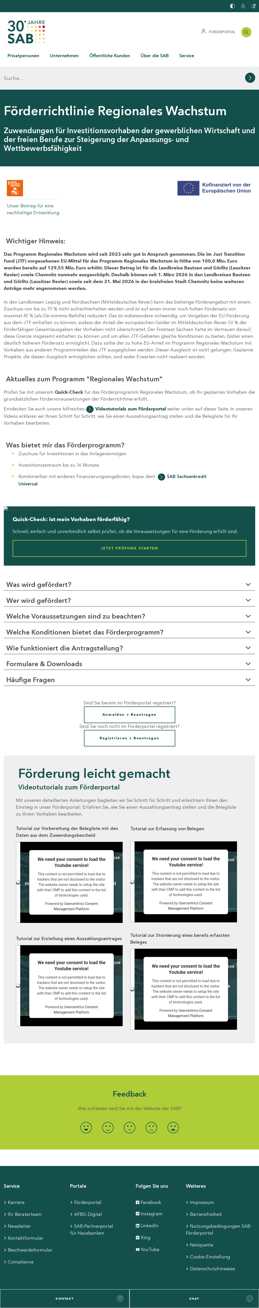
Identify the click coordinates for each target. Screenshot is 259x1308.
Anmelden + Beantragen (129, 691)
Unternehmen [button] (64, 55)
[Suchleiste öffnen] (246, 32)
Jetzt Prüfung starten (129, 525)
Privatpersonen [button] (23, 55)
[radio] (86, 1104)
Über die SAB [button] (155, 55)
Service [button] (186, 55)
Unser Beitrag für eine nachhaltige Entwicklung (33, 186)
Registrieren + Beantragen (130, 715)
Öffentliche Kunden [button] (109, 55)
